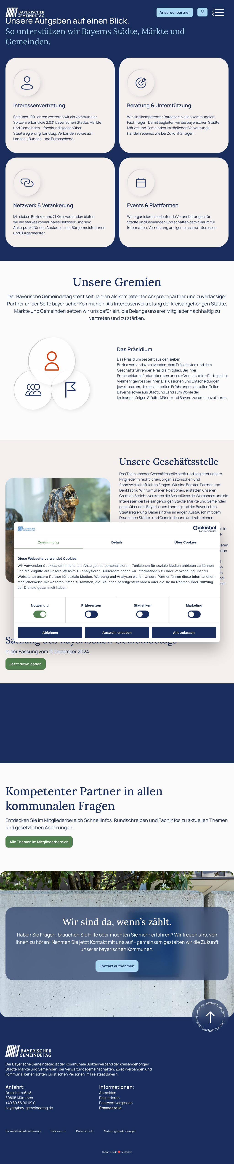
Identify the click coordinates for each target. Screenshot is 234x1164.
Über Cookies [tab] (185, 542)
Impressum (58, 1131)
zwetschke (126, 1152)
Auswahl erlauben (117, 632)
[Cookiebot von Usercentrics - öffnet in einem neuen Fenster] (196, 528)
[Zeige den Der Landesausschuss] (70, 390)
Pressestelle (110, 1107)
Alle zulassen (184, 632)
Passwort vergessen (116, 1102)
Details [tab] (117, 542)
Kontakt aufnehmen (117, 966)
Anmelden (107, 1092)
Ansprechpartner (175, 12)
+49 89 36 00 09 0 (20, 1102)
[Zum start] (210, 1017)
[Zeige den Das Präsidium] (52, 361)
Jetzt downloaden (26, 663)
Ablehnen (50, 632)
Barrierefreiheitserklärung (23, 1131)
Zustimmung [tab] (48, 542)
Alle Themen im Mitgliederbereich (39, 841)
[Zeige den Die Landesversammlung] (33, 390)
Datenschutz (85, 1131)
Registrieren (109, 1097)
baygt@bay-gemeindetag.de (29, 1107)
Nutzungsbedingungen (120, 1131)
